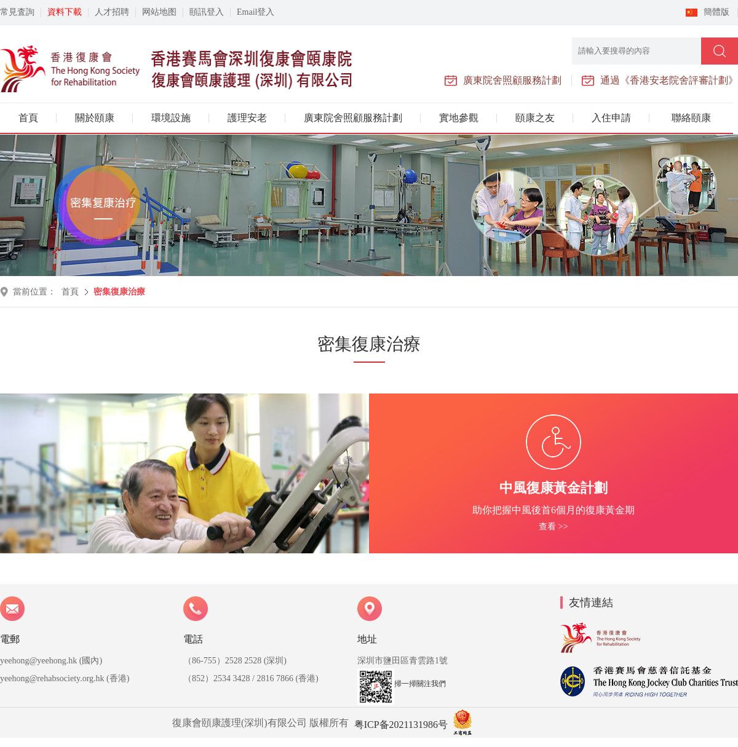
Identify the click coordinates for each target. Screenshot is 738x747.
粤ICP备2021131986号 (401, 724)
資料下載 (64, 12)
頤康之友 (535, 118)
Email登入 (255, 12)
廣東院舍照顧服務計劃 (353, 118)
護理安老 (247, 118)
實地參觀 (458, 118)
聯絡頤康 (691, 118)
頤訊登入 (206, 12)
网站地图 (159, 12)
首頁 (28, 118)
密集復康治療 (119, 291)
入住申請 (611, 118)
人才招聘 (112, 12)
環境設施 (171, 118)
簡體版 (716, 12)
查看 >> (553, 526)
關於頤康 (94, 118)
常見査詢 (17, 12)
